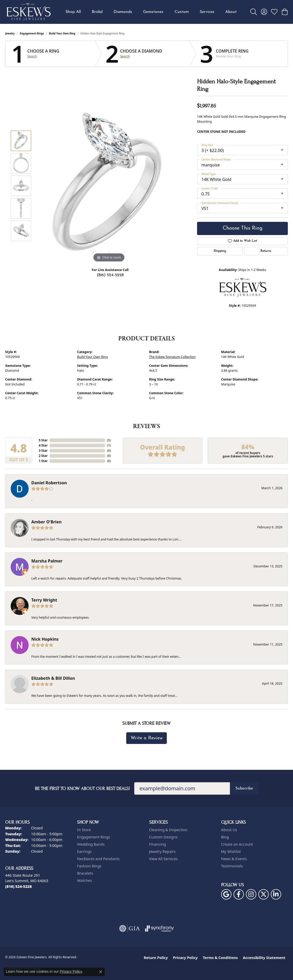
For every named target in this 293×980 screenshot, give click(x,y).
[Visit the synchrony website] (159, 928)
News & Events (234, 858)
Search (32, 56)
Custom (182, 12)
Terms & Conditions (220, 957)
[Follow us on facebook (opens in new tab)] (239, 894)
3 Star (43, 450)
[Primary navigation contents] (151, 12)
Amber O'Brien (46, 522)
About (231, 12)
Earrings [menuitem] (84, 851)
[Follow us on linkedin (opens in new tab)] (276, 894)
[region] (108, 186)
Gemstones (153, 12)
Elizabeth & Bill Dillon (53, 678)
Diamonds (123, 12)
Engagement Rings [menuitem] (93, 837)
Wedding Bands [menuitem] (90, 844)
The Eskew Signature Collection (172, 357)
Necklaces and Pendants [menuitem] (98, 858)
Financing (157, 844)
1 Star (43, 461)
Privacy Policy (185, 957)
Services (207, 12)
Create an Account (237, 844)
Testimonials (232, 866)
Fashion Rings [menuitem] (89, 866)
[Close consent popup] (100, 971)
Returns (265, 251)
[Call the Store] (18, 886)
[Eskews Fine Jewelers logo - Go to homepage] (28, 12)
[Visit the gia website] (129, 928)
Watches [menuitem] (84, 880)
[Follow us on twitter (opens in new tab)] (263, 894)
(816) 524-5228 (110, 275)
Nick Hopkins (45, 639)
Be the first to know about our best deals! (82, 788)
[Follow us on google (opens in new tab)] (226, 894)
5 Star (43, 440)
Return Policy (156, 957)
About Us (229, 829)
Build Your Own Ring (62, 33)
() (109, 440)
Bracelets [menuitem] (85, 873)
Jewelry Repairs (162, 851)
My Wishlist (231, 851)
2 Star (43, 456)
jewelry (10, 33)
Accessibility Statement (264, 957)
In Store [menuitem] (84, 829)
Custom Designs (163, 837)
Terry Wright (44, 600)
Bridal (97, 12)
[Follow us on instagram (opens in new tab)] (251, 894)
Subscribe (244, 788)
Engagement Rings (32, 33)
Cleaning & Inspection (168, 829)
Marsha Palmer (47, 561)
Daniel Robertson (49, 483)
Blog (225, 837)
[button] (253, 12)
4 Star (43, 445)
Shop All (73, 12)
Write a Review (147, 738)
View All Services (163, 858)
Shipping (220, 251)
